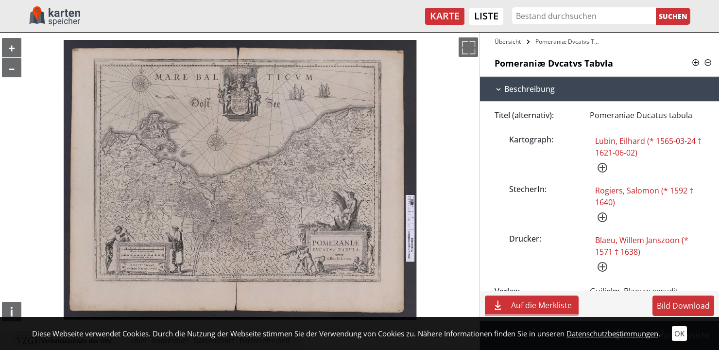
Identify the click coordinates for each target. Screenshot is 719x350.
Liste (486, 15)
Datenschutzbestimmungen (612, 333)
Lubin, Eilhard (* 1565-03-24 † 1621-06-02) (648, 147)
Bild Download (683, 305)
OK (679, 333)
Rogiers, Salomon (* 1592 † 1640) (644, 196)
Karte (445, 15)
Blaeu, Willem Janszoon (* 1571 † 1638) (641, 246)
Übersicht (508, 41)
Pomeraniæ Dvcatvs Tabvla (569, 41)
